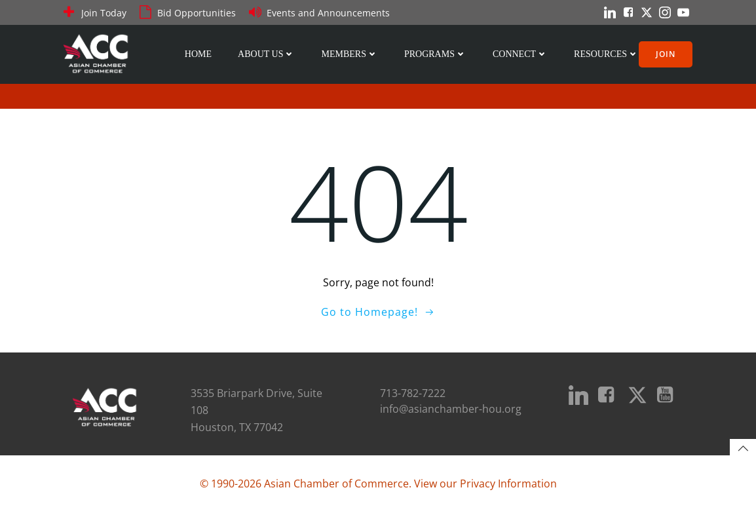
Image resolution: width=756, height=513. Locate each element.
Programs (435, 54)
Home (198, 54)
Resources (606, 54)
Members (349, 54)
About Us (266, 54)
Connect (520, 54)
